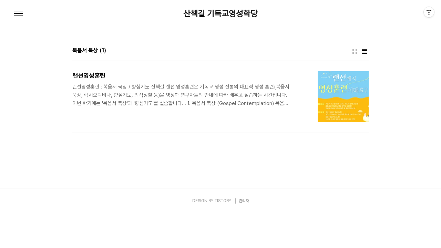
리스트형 (364, 51)
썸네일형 (355, 51)
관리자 (244, 200)
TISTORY (222, 200)
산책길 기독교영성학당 (220, 14)
